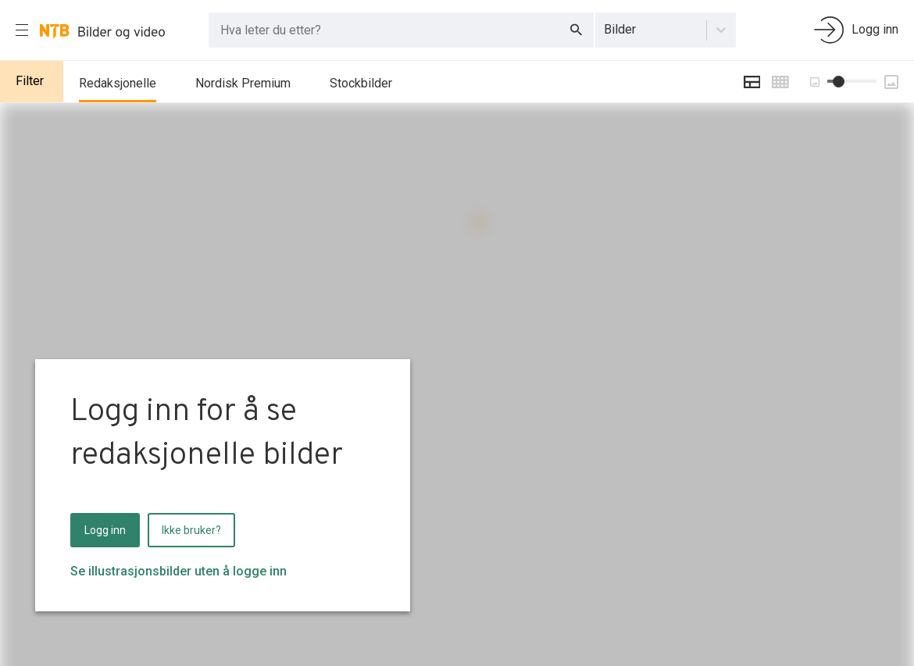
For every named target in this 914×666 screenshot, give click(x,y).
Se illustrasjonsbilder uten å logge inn (178, 571)
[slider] (838, 81)
